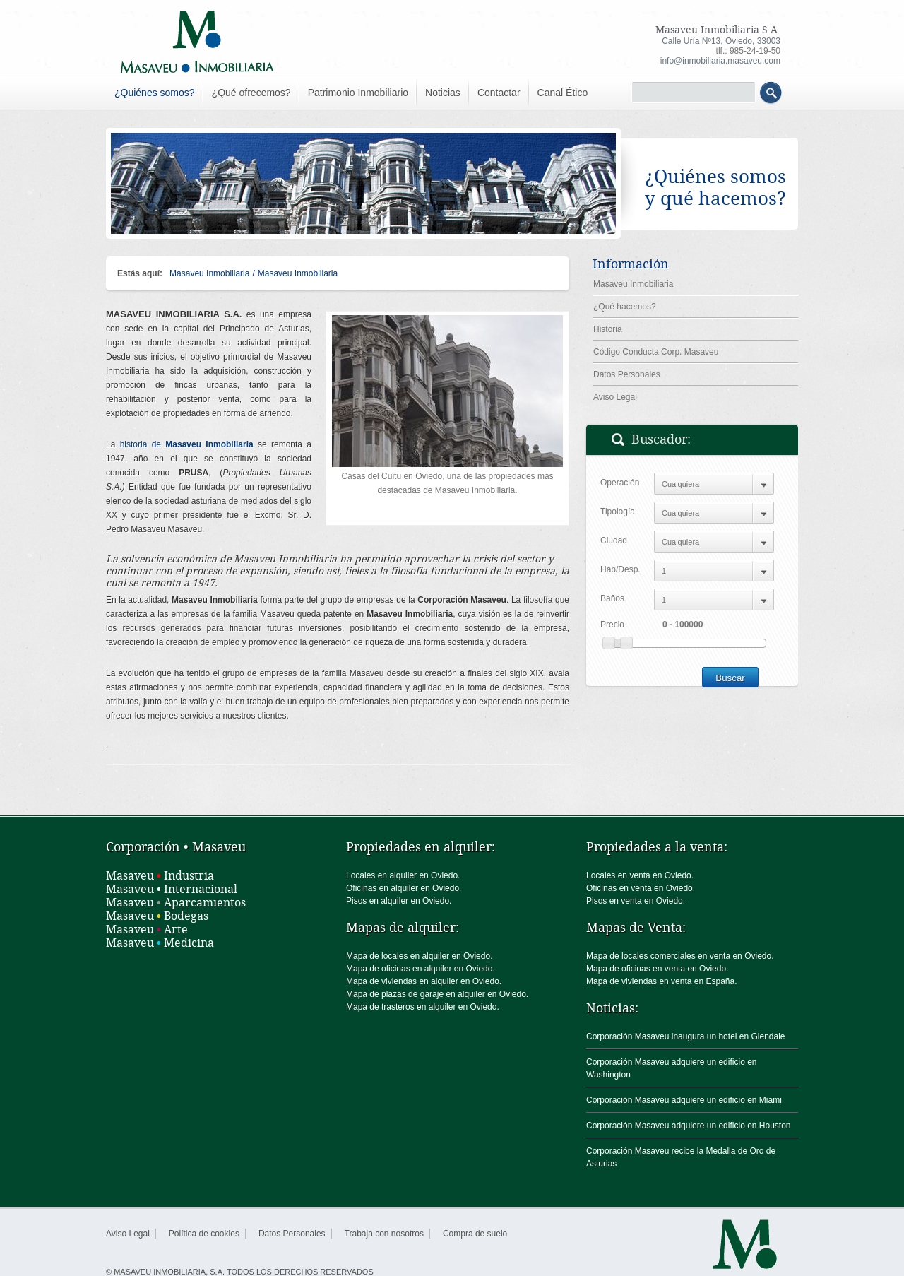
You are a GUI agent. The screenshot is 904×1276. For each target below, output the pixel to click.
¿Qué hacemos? (624, 307)
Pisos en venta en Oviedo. (635, 901)
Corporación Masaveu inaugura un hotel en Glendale (685, 1036)
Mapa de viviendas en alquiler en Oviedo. (423, 981)
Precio (612, 625)
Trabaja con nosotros (384, 1234)
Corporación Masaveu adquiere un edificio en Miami (684, 1100)
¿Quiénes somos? (154, 92)
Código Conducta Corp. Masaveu (655, 352)
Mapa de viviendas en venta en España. (661, 981)
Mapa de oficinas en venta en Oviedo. (657, 969)
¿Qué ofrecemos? (251, 92)
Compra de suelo (475, 1234)
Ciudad (613, 540)
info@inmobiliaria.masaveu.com (720, 61)
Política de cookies (204, 1234)
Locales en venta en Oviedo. (640, 875)
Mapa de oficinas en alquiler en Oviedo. (420, 969)
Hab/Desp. (620, 569)
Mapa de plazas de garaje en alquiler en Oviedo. (437, 994)
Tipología (617, 511)
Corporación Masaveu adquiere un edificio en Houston (688, 1125)
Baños (612, 598)
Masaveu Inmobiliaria (209, 273)
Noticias (442, 92)
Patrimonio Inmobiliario (358, 92)
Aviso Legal (615, 397)
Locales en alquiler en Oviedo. (403, 875)
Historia (607, 329)
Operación (619, 483)
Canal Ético (562, 92)
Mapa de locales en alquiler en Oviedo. (419, 956)
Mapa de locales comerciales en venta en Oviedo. (679, 956)
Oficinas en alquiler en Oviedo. (403, 888)
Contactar (499, 92)
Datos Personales (626, 374)
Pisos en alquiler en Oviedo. (398, 901)
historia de (187, 444)
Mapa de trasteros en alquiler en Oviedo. (422, 1007)
